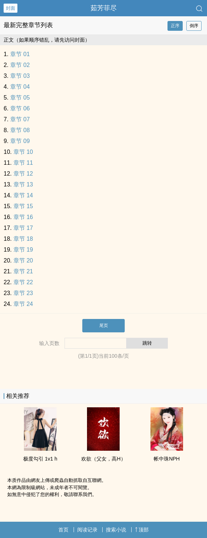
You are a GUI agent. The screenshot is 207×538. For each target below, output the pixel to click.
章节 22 (23, 282)
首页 (63, 530)
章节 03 (20, 76)
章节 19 (23, 250)
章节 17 (23, 228)
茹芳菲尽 (104, 8)
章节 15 (23, 206)
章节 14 (23, 195)
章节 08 (20, 130)
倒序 (194, 25)
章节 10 (23, 152)
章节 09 (20, 141)
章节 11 (23, 163)
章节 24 (23, 304)
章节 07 (20, 119)
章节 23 (23, 293)
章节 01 (20, 54)
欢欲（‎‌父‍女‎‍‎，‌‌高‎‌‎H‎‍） (103, 459)
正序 (175, 25)
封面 (10, 8)
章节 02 (20, 65)
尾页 (103, 325)
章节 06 (20, 108)
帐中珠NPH (167, 459)
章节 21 (23, 271)
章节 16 (23, 217)
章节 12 (23, 174)
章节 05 (20, 97)
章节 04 (20, 87)
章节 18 (23, 239)
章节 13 (23, 184)
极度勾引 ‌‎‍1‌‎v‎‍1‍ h (40, 459)
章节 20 (23, 260)
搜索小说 (116, 530)
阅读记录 (87, 530)
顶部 (142, 530)
